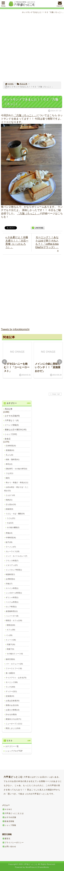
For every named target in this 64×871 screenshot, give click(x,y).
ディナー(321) (11, 691)
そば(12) (10, 523)
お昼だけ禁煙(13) (12, 710)
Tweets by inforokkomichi (15, 329)
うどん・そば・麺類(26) (15, 514)
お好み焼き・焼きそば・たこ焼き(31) (16, 489)
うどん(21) (11, 518)
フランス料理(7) (12, 561)
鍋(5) (8, 478)
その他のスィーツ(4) (15, 654)
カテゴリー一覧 (12, 746)
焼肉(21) (9, 500)
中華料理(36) (11, 538)
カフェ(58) (11, 630)
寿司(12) (9, 464)
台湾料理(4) (10, 579)
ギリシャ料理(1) (12, 597)
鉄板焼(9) (9, 509)
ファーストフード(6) (14, 668)
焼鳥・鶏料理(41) (12, 459)
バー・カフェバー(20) (14, 664)
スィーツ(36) (11, 640)
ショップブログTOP (13, 751)
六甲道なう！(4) (12, 420)
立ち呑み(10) (11, 504)
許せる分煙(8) (11, 714)
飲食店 (8, 439)
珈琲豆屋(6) (10, 659)
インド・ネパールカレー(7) (16, 556)
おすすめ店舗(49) (12, 416)
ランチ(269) (10, 687)
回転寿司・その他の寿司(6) (16, 469)
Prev (4, 361)
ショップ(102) (11, 434)
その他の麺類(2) (13, 527)
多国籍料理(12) (12, 611)
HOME (9, 84)
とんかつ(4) (10, 495)
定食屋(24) (10, 696)
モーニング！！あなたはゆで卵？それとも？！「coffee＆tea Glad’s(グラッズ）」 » (47, 244)
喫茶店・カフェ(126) (14, 620)
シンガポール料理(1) (14, 593)
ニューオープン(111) (14, 724)
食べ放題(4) (10, 673)
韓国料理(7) (10, 574)
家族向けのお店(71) (13, 719)
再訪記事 (22, 84)
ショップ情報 (9, 825)
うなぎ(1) (9, 473)
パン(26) (9, 635)
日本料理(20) (11, 446)
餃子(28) (9, 542)
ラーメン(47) (11, 547)
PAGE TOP (55, 394)
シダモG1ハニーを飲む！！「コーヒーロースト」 (16, 367)
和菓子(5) (10, 649)
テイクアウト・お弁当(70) (16, 678)
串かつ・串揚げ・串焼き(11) (17, 482)
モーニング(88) (12, 682)
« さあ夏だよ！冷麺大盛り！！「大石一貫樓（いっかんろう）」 (16, 242)
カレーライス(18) (12, 551)
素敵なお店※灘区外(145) (15, 430)
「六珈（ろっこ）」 (25, 115)
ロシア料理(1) (11, 607)
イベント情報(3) (12, 425)
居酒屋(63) (10, 450)
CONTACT (60, 5)
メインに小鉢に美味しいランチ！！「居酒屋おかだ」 (47, 367)
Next (59, 361)
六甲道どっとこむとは (13, 813)
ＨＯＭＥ (7, 809)
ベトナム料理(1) (12, 602)
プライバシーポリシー (13, 842)
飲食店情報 (8, 821)
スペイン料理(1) (12, 588)
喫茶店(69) (11, 625)
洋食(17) (9, 584)
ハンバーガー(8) (12, 616)
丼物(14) (9, 533)
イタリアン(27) (12, 565)
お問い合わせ (9, 846)
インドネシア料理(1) (14, 570)
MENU (3, 5)
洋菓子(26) (11, 644)
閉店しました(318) (13, 728)
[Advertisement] (32, 48)
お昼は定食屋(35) (12, 701)
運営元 (6, 838)
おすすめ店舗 (9, 817)
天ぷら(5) (9, 455)
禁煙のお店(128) (12, 705)
